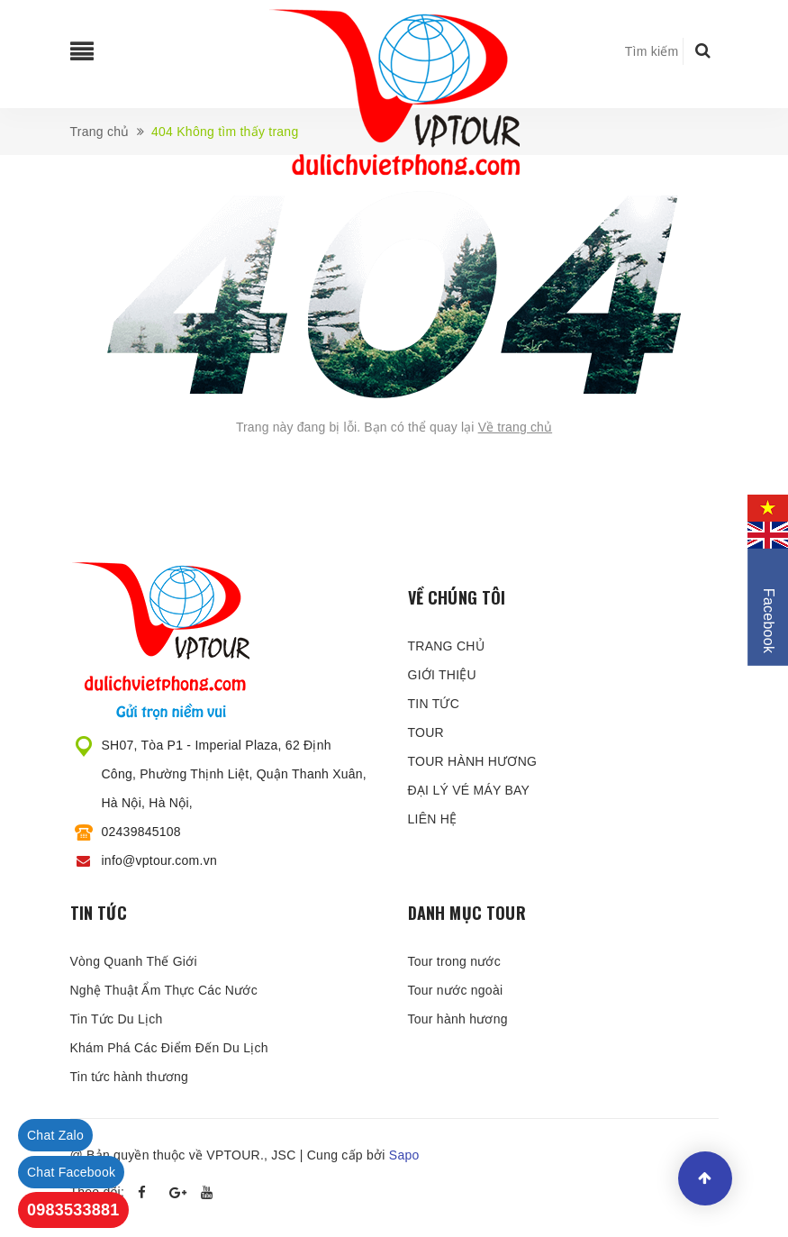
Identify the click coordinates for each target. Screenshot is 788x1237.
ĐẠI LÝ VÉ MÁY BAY (469, 790)
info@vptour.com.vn (159, 860)
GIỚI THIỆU (442, 675)
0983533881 (73, 1210)
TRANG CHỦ (446, 646)
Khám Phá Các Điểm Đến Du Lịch (169, 1048)
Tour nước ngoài (455, 990)
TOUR (426, 732)
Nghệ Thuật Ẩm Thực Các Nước (164, 990)
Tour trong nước (454, 961)
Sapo (404, 1155)
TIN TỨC (434, 703)
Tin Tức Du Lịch (116, 1019)
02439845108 (141, 831)
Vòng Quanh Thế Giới (133, 961)
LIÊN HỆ (432, 819)
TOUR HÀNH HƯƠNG (473, 761)
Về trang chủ (515, 427)
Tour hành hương (458, 1019)
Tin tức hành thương (129, 1076)
